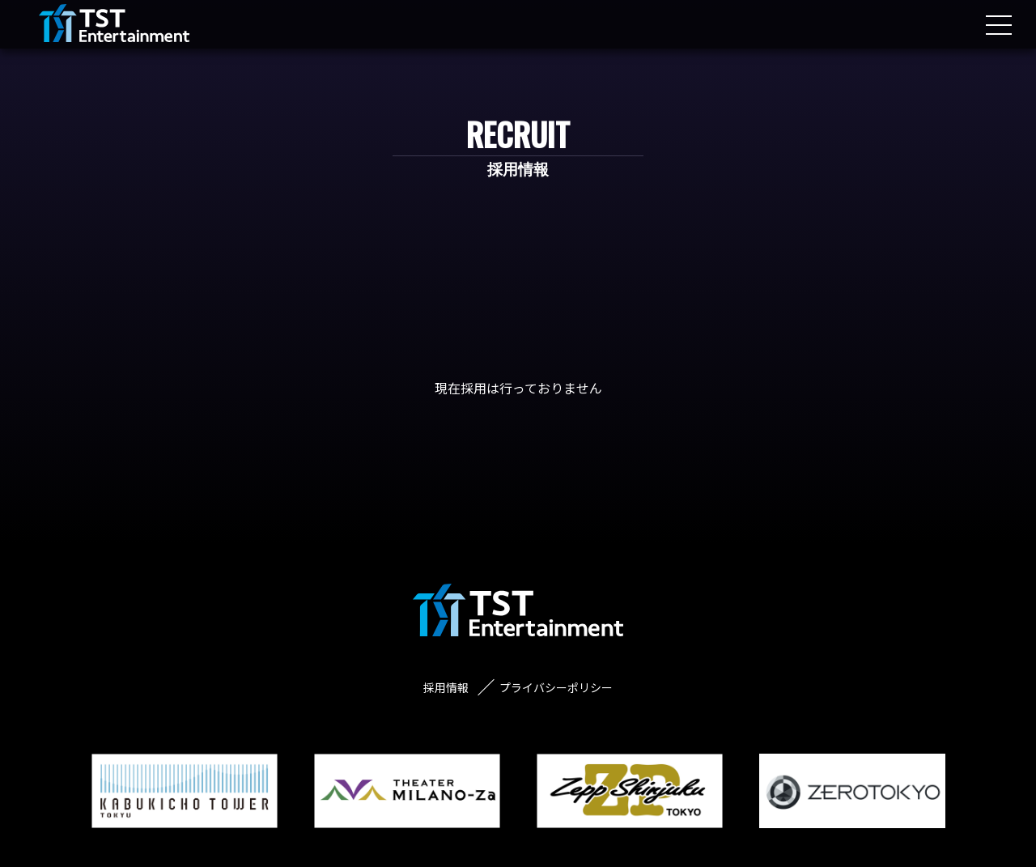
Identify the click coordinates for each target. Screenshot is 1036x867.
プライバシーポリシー (556, 687)
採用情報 (446, 687)
